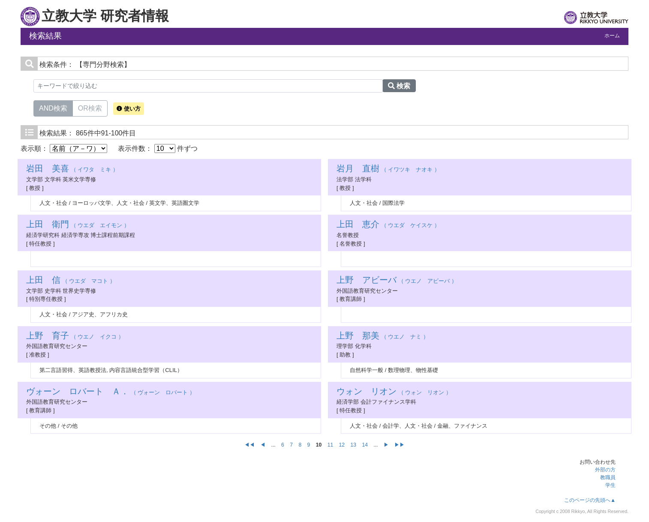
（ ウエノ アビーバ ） (397, 281)
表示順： (64, 148)
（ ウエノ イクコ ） (75, 336)
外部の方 (605, 470)
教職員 (608, 477)
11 (331, 445)
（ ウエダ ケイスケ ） (388, 225)
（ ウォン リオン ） (394, 392)
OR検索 (90, 107)
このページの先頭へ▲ (590, 500)
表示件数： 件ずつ (158, 148)
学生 (610, 485)
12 (342, 445)
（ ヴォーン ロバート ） (110, 392)
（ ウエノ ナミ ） (383, 336)
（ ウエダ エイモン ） (77, 225)
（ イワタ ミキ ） (72, 169)
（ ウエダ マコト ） (70, 281)
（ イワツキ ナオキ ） (388, 169)
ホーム (612, 36)
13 (353, 445)
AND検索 (53, 107)
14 (365, 445)
